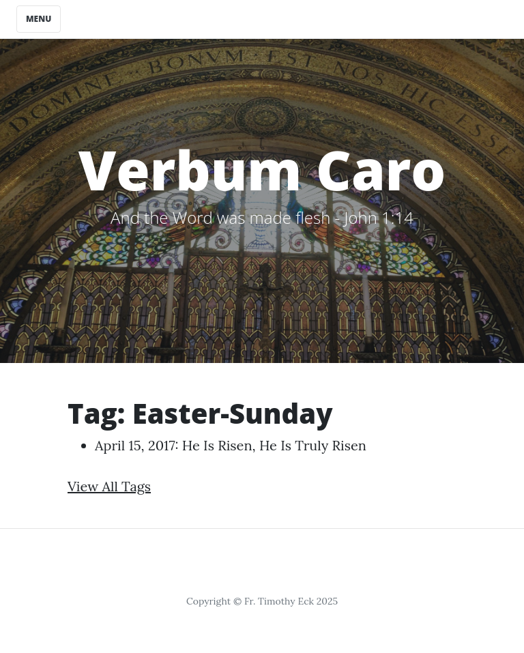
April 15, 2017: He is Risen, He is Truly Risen (230, 445)
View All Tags (109, 486)
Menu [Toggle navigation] (38, 19)
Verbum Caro (262, 169)
